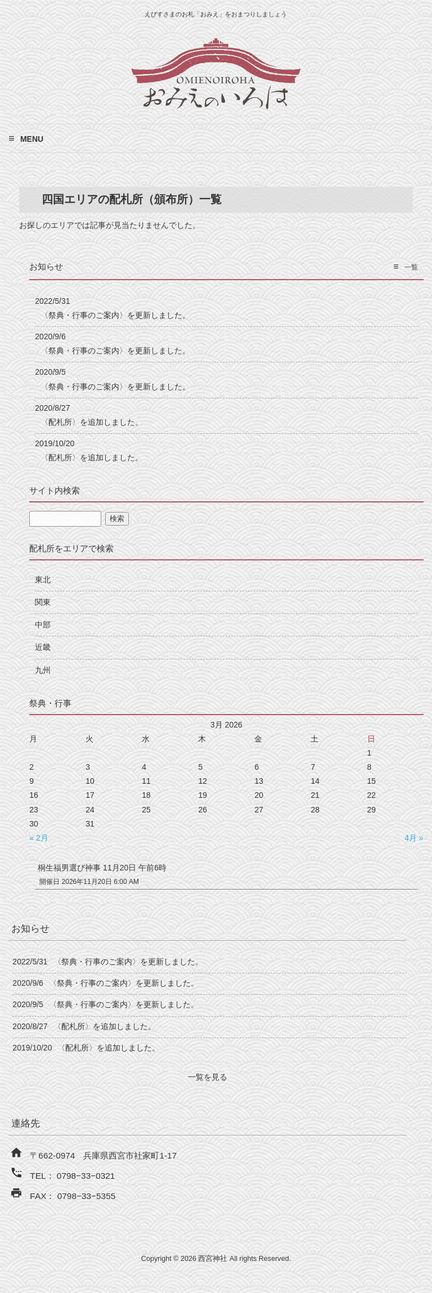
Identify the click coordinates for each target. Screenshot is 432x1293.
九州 (43, 670)
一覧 (411, 267)
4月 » (413, 837)
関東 (43, 602)
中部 (43, 624)
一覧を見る (207, 1076)
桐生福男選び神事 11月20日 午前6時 (102, 867)
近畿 (43, 647)
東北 (43, 579)
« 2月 (38, 837)
